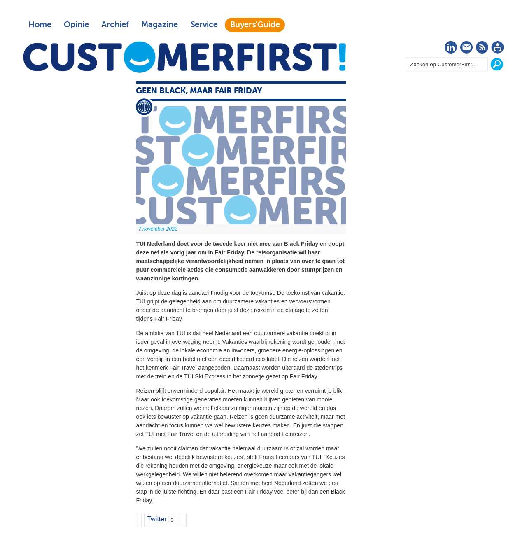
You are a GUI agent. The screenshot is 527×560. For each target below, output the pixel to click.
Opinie (76, 25)
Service (204, 25)
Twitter (156, 519)
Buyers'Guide (255, 25)
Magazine (159, 25)
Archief (115, 25)
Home (39, 25)
